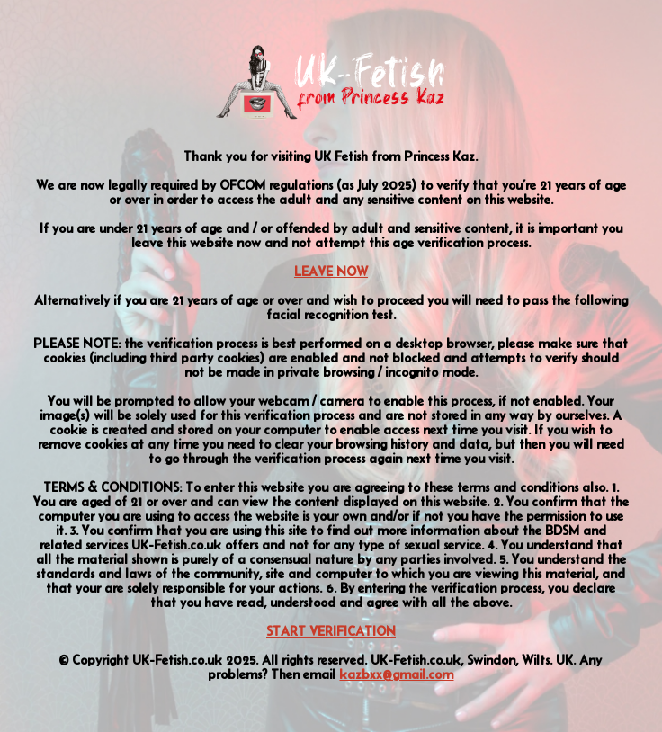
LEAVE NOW (331, 271)
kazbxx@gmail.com (396, 674)
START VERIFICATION (331, 631)
